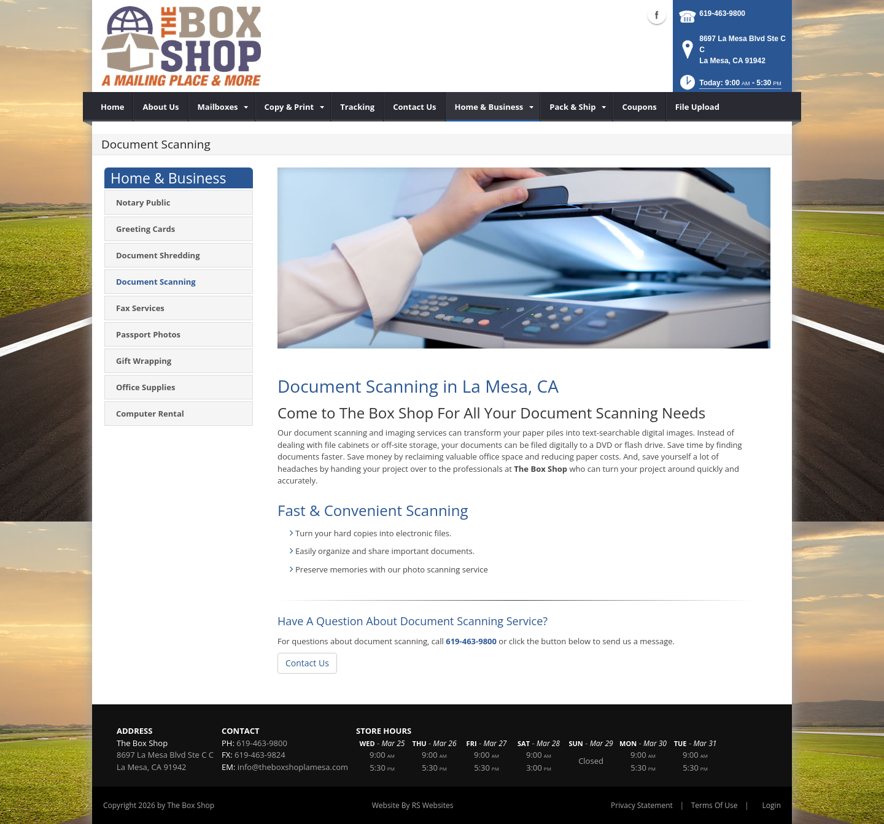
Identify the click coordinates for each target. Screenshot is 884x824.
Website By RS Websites (413, 805)
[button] (729, 86)
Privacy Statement (642, 805)
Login (771, 805)
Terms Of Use (714, 805)
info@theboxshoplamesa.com (293, 766)
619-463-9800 (722, 13)
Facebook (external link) (657, 15)
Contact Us (307, 663)
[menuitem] (112, 106)
